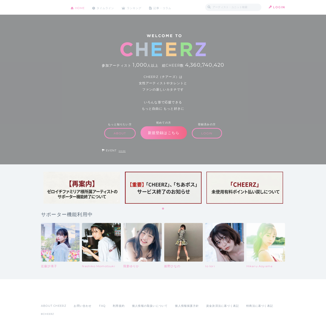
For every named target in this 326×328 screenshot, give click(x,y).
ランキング (139, 7)
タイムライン (108, 7)
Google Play (78, 295)
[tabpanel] (81, 188)
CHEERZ (52, 7)
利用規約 (119, 305)
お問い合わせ (83, 305)
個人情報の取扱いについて (150, 305)
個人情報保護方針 (187, 305)
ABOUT (120, 133)
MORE (122, 151)
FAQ (102, 305)
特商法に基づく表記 (259, 305)
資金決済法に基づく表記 (222, 305)
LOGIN (279, 7)
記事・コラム (168, 7)
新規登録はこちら (164, 132)
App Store (52, 295)
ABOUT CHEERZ (53, 305)
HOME (80, 7)
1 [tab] (163, 209)
